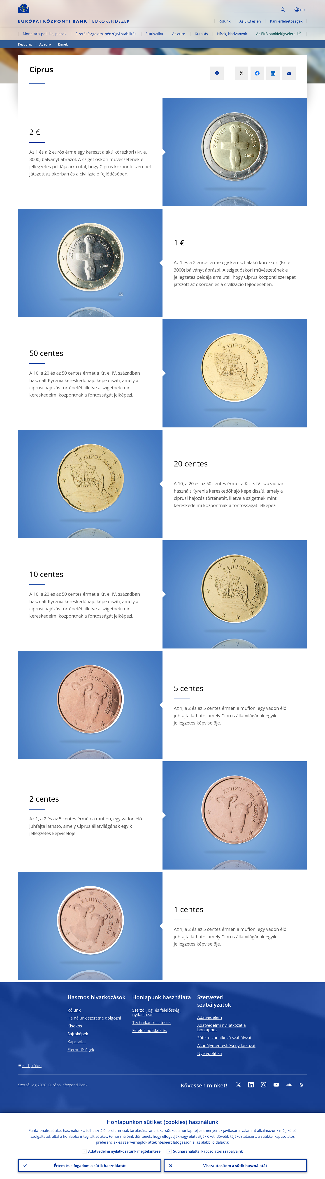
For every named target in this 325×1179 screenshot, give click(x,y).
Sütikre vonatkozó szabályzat (224, 1037)
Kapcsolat (76, 1041)
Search (283, 10)
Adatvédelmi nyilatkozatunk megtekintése (124, 1151)
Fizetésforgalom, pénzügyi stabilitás (106, 33)
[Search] (256, 9)
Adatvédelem (209, 1017)
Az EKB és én (250, 21)
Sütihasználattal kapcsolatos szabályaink (208, 1151)
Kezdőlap (25, 44)
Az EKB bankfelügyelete (279, 33)
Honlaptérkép (32, 1066)
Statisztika (154, 33)
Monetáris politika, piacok (44, 33)
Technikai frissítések (151, 1022)
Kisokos (74, 1026)
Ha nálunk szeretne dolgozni (94, 1018)
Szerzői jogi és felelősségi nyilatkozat (156, 1012)
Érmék (63, 44)
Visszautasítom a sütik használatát (235, 1165)
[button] (291, 10)
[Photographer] (120, 294)
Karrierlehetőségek (286, 21)
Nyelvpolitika (209, 1053)
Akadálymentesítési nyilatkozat (226, 1045)
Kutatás (201, 33)
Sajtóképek (77, 1033)
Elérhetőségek (80, 1049)
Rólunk (224, 21)
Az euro (178, 33)
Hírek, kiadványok (232, 33)
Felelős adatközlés (149, 1030)
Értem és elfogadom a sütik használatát (90, 1165)
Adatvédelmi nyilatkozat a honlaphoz (221, 1027)
